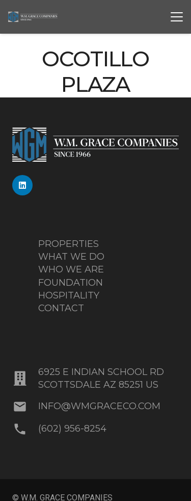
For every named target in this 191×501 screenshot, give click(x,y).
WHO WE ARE (71, 269)
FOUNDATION (70, 282)
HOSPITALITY (68, 295)
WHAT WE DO (71, 256)
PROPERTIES (68, 243)
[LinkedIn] (22, 185)
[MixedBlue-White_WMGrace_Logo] (33, 17)
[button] (176, 17)
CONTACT (61, 308)
